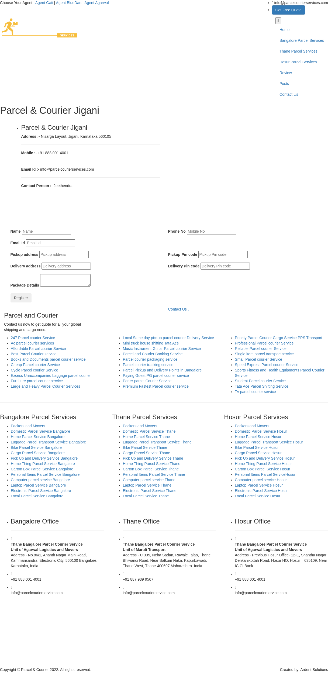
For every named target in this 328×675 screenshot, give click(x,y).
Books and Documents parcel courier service (48, 359)
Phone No (177, 231)
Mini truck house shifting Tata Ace (151, 343)
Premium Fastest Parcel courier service (156, 386)
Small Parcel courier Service (258, 359)
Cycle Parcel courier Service (34, 370)
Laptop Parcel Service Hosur (259, 485)
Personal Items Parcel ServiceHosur (265, 474)
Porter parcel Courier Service (147, 381)
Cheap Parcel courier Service (35, 365)
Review (285, 73)
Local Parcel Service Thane (146, 496)
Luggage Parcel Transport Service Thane (157, 442)
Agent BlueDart (69, 3)
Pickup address (25, 254)
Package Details (25, 285)
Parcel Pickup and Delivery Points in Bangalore (162, 370)
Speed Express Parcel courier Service (266, 365)
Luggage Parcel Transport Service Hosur (269, 442)
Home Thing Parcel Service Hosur (263, 464)
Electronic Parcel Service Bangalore (41, 490)
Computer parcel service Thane (149, 480)
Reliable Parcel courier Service (260, 348)
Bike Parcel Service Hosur (257, 447)
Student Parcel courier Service (260, 381)
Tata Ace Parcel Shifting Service (261, 386)
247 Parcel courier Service (33, 338)
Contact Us (288, 94)
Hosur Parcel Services (298, 62)
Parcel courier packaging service (150, 359)
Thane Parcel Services (298, 51)
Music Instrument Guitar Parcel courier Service (162, 348)
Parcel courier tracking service (148, 365)
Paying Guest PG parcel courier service (156, 375)
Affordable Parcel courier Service (38, 348)
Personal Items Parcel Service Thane (154, 474)
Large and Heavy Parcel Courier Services (45, 386)
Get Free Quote (288, 10)
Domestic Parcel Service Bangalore (40, 431)
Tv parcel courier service (255, 392)
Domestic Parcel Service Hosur (261, 431)
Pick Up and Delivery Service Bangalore (44, 458)
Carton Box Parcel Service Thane (151, 469)
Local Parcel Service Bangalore (37, 496)
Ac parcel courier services (32, 343)
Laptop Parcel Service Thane (147, 485)
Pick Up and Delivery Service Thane (153, 458)
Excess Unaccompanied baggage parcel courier (51, 375)
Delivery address (26, 266)
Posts (284, 83)
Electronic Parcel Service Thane (150, 490)
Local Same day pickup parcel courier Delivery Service (168, 338)
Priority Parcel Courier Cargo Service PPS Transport (278, 338)
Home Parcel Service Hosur (258, 437)
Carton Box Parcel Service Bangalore (42, 469)
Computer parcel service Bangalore (40, 480)
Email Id (18, 243)
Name (16, 231)
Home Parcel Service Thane (146, 437)
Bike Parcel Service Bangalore (36, 447)
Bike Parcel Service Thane (145, 447)
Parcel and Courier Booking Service (153, 354)
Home (284, 29)
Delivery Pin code (184, 266)
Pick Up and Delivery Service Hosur (265, 458)
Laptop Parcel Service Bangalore (38, 485)
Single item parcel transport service (264, 354)
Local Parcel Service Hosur (257, 496)
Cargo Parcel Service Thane (146, 453)
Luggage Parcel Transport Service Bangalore (48, 442)
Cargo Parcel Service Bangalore (38, 453)
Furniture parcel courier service (37, 381)
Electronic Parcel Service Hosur (261, 490)
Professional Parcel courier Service (264, 343)
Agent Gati (44, 3)
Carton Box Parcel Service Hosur (262, 469)
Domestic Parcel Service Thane (149, 431)
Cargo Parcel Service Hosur (258, 453)
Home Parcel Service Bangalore (37, 437)
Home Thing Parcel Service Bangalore (43, 464)
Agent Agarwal (96, 3)
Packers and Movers (28, 426)
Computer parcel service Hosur (261, 480)
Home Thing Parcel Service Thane (151, 464)
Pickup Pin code (182, 254)
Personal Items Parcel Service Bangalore (45, 474)
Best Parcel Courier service (34, 354)
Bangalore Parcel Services (301, 40)
